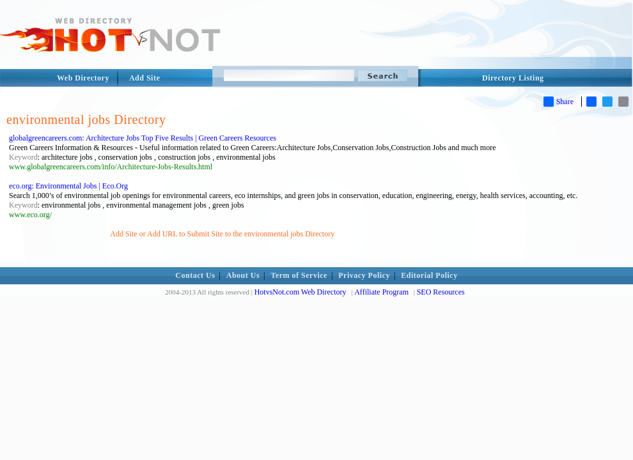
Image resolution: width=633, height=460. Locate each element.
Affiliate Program (381, 292)
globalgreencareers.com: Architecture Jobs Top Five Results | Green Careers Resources (142, 138)
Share (558, 101)
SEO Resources (441, 292)
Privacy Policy (364, 275)
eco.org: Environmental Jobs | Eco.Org (68, 185)
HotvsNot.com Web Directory (300, 292)
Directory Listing (513, 77)
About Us (243, 275)
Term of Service (299, 275)
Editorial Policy (429, 275)
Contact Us (195, 275)
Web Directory (83, 77)
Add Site (144, 77)
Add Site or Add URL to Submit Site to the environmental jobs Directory (222, 233)
